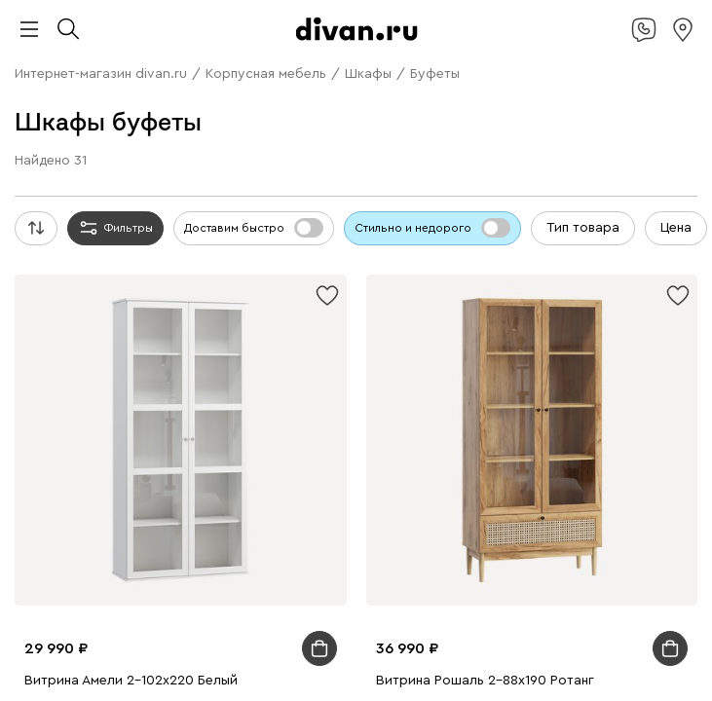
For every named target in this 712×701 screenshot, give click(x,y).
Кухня (548, 647)
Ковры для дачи (100, 524)
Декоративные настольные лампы (353, 594)
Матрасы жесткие (122, 244)
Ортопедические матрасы (504, 244)
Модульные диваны (121, 68)
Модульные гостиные (202, 174)
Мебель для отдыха (432, 366)
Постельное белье (127, 559)
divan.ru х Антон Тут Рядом (98, 16)
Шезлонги (529, 366)
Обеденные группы (232, 279)
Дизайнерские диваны (247, 86)
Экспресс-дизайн (563, 191)
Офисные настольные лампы (147, 594)
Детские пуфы (213, 454)
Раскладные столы (108, 279)
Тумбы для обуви (553, 401)
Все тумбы (318, 401)
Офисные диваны (113, 103)
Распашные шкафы (411, 174)
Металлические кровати (360, 226)
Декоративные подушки (353, 524)
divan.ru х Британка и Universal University (489, 16)
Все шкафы (310, 174)
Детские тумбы (78, 419)
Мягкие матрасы (364, 244)
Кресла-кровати (531, 103)
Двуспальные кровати (522, 209)
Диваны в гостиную (574, 68)
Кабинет (307, 647)
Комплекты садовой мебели (549, 349)
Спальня (456, 629)
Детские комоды (492, 156)
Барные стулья (569, 314)
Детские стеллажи (575, 436)
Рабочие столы (208, 331)
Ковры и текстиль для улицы (281, 559)
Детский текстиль (118, 489)
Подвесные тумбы (187, 419)
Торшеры (533, 577)
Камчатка (90, 51)
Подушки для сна (345, 542)
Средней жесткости (245, 244)
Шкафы (237, 138)
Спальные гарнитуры (582, 226)
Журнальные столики (367, 279)
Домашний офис (105, 331)
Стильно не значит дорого (550, 33)
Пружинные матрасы (291, 261)
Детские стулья (509, 454)
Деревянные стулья (226, 314)
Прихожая (111, 647)
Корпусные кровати (230, 209)
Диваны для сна (122, 86)
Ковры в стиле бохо (541, 506)
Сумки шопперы (233, 542)
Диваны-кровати (375, 86)
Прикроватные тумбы (424, 401)
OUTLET (152, 51)
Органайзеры (496, 471)
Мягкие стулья (338, 314)
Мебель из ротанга (139, 384)
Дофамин (400, 33)
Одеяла (427, 542)
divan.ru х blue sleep (304, 33)
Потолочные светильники (179, 577)
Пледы (454, 524)
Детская (208, 664)
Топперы (183, 138)
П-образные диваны (311, 68)
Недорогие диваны (234, 103)
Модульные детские (343, 436)
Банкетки (124, 138)
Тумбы (247, 156)
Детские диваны (483, 86)
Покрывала (514, 524)
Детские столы (154, 296)
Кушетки (215, 68)
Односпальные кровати (373, 209)
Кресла (455, 103)
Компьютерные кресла (126, 121)
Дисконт (210, 51)
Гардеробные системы (512, 138)
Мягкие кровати (112, 209)
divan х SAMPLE (184, 33)
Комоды (198, 156)
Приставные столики (273, 296)
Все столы (509, 261)
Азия (448, 33)
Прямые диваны (449, 51)
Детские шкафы (385, 156)
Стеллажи (295, 138)
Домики (80, 629)
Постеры (568, 471)
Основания (475, 226)
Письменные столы (111, 471)
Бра (491, 577)
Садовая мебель (406, 349)
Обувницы (283, 419)
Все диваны (357, 51)
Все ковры (497, 489)
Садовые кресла (109, 366)
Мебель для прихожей (456, 647)
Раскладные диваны (442, 68)
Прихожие (405, 138)
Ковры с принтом (117, 506)
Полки (349, 138)
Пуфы (74, 138)
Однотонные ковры (239, 506)
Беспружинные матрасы (142, 261)
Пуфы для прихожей (212, 647)
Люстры (452, 577)
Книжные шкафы (172, 191)
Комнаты (195, 629)
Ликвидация (278, 51)
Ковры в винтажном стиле (389, 506)
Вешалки (301, 156)
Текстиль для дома (213, 524)
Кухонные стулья (107, 314)
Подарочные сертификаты (421, 191)
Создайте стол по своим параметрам (461, 296)
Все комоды (524, 384)
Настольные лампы (388, 471)
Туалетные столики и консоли (537, 279)
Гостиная (254, 629)
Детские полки (123, 156)
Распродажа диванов (364, 103)
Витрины (85, 191)
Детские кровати (224, 226)
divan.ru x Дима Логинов (270, 16)
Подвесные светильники (345, 577)
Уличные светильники (538, 594)
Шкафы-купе (517, 174)
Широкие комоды (115, 401)
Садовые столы (213, 366)
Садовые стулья (316, 366)
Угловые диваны (557, 51)
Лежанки (136, 629)
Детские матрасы (418, 261)
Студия (358, 647)
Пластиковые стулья (454, 314)
